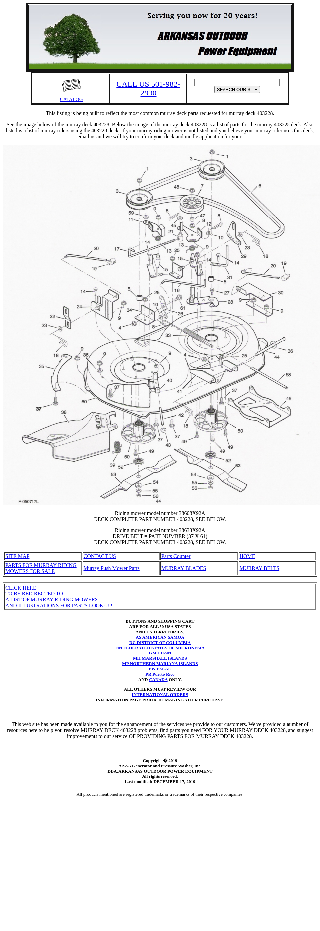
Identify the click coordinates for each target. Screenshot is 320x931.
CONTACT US (100, 556)
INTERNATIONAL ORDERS (160, 694)
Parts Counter (176, 556)
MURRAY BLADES (183, 568)
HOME (247, 556)
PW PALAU (160, 668)
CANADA (158, 679)
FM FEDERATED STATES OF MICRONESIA (160, 647)
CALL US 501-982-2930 (148, 88)
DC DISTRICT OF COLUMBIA (160, 642)
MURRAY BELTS (260, 568)
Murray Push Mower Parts (112, 568)
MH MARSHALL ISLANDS (160, 658)
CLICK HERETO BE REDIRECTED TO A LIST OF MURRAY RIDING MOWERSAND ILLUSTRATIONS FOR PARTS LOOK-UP (58, 596)
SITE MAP (17, 556)
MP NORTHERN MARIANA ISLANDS (160, 663)
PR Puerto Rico (159, 674)
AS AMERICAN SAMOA (160, 637)
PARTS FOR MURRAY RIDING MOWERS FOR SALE (41, 568)
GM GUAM (160, 653)
